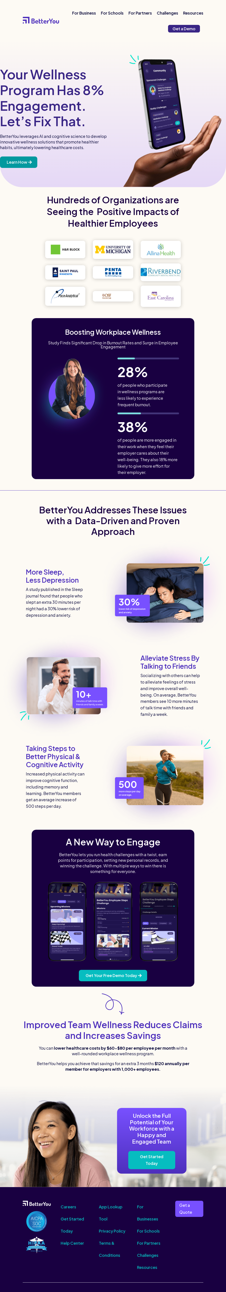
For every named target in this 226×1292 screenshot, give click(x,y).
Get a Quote (185, 1209)
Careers (68, 1206)
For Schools (112, 12)
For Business (84, 12)
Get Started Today (151, 1160)
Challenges (167, 12)
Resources (193, 12)
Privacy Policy (112, 1230)
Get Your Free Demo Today (111, 975)
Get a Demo (184, 28)
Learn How (17, 162)
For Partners (140, 12)
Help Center (72, 1243)
